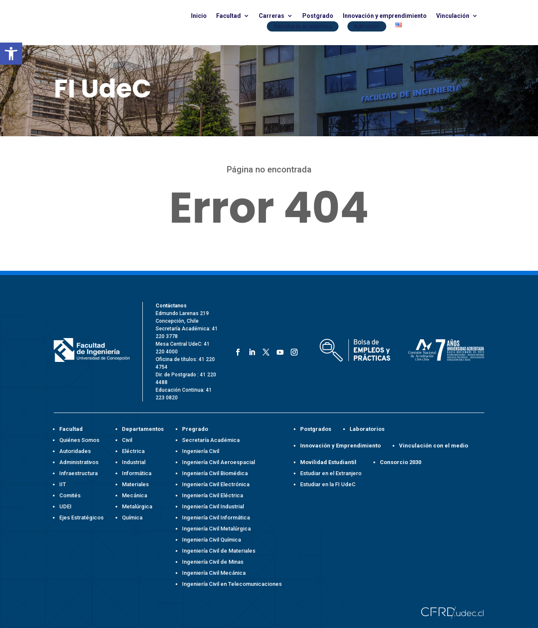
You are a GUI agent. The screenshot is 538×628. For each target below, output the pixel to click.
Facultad (228, 16)
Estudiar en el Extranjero (331, 473)
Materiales (135, 484)
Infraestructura (78, 473)
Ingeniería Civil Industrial (213, 506)
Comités (70, 495)
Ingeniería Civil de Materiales (218, 551)
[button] (11, 54)
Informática (136, 473)
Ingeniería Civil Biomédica (215, 473)
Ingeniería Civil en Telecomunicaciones (232, 584)
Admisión (367, 26)
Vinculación (452, 16)
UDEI (65, 506)
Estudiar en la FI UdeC (328, 484)
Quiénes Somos (79, 440)
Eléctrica (133, 451)
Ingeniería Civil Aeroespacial (218, 462)
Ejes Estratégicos (81, 517)
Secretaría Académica (211, 440)
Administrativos (78, 462)
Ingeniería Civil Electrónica (215, 484)
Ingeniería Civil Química (211, 539)
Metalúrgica (137, 506)
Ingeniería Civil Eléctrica (212, 495)
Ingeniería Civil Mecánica (214, 573)
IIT (62, 484)
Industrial (133, 462)
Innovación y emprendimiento (385, 16)
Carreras (271, 16)
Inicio (199, 16)
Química (132, 517)
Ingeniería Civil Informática (216, 517)
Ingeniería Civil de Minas (212, 562)
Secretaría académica (302, 26)
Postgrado (317, 16)
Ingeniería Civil (200, 451)
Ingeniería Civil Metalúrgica (216, 528)
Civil (127, 440)
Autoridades (75, 451)
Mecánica (134, 495)
